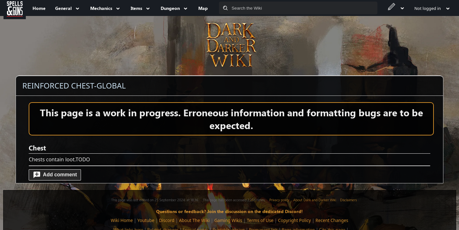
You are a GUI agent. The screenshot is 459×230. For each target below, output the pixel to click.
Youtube (145, 220)
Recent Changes (332, 220)
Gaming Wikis (228, 220)
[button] (55, 174)
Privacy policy (279, 200)
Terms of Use (260, 220)
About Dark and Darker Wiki (314, 200)
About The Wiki (194, 220)
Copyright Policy (294, 220)
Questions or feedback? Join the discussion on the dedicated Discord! (229, 211)
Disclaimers (348, 200)
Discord (166, 220)
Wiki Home (122, 220)
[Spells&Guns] (15, 8)
